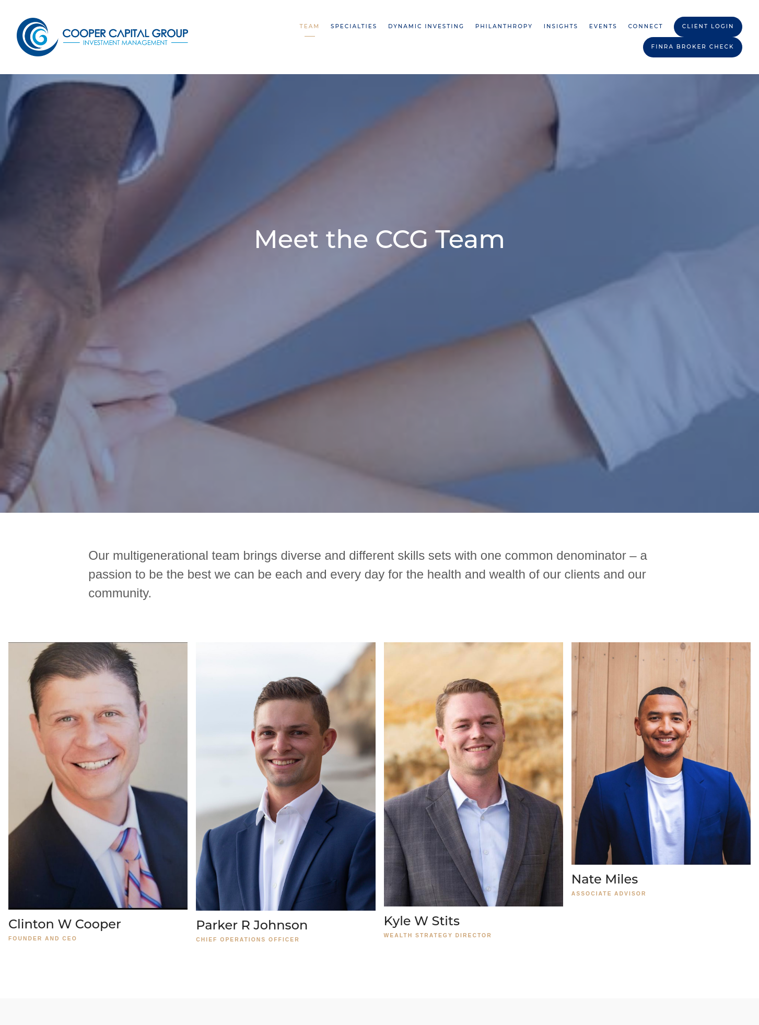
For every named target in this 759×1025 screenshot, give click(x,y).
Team (310, 26)
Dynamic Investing (426, 26)
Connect (645, 26)
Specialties (354, 26)
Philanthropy (504, 26)
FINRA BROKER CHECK (692, 46)
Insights (561, 26)
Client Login (708, 26)
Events (603, 26)
